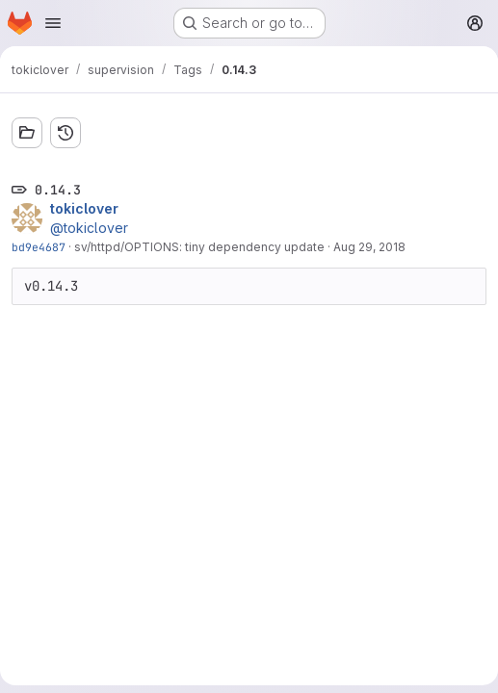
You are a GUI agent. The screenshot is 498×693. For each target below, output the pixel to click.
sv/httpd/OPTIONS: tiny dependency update (199, 247)
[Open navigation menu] (53, 23)
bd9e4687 (39, 247)
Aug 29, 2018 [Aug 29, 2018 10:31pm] (369, 247)
